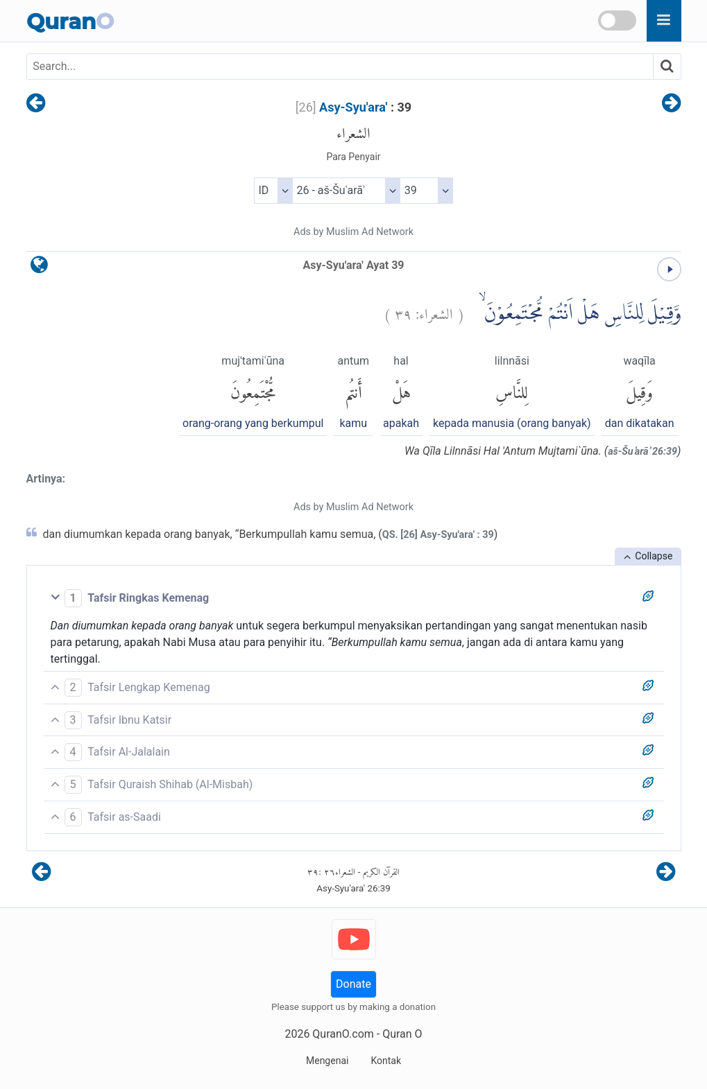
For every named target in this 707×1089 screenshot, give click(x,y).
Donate (353, 984)
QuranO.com (342, 1033)
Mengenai (327, 1060)
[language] (39, 268)
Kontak (385, 1060)
